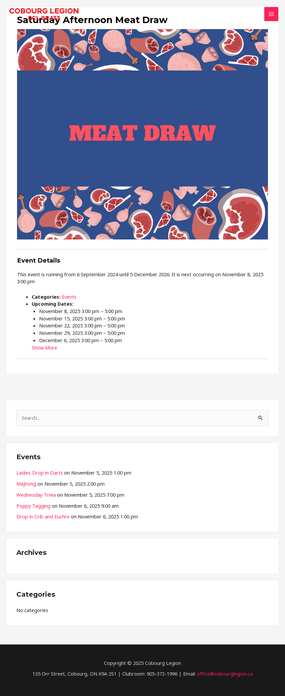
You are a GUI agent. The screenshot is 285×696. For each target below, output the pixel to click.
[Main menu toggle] (271, 14)
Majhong (26, 483)
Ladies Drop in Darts (39, 472)
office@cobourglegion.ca (225, 673)
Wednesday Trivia (36, 494)
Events (69, 296)
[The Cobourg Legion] (44, 14)
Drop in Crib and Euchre (42, 516)
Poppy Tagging (33, 505)
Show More (44, 347)
